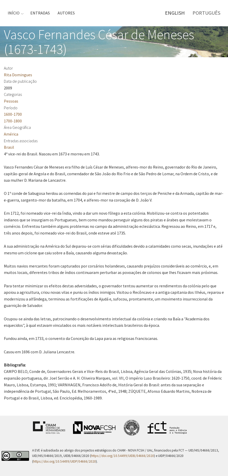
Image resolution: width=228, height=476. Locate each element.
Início (14, 12)
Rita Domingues (18, 74)
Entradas (40, 12)
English (175, 13)
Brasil (9, 147)
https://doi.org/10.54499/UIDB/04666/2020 (122, 456)
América (11, 134)
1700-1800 (13, 120)
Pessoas (11, 101)
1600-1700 (13, 114)
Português (206, 13)
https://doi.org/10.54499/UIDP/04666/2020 (64, 461)
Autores (66, 12)
